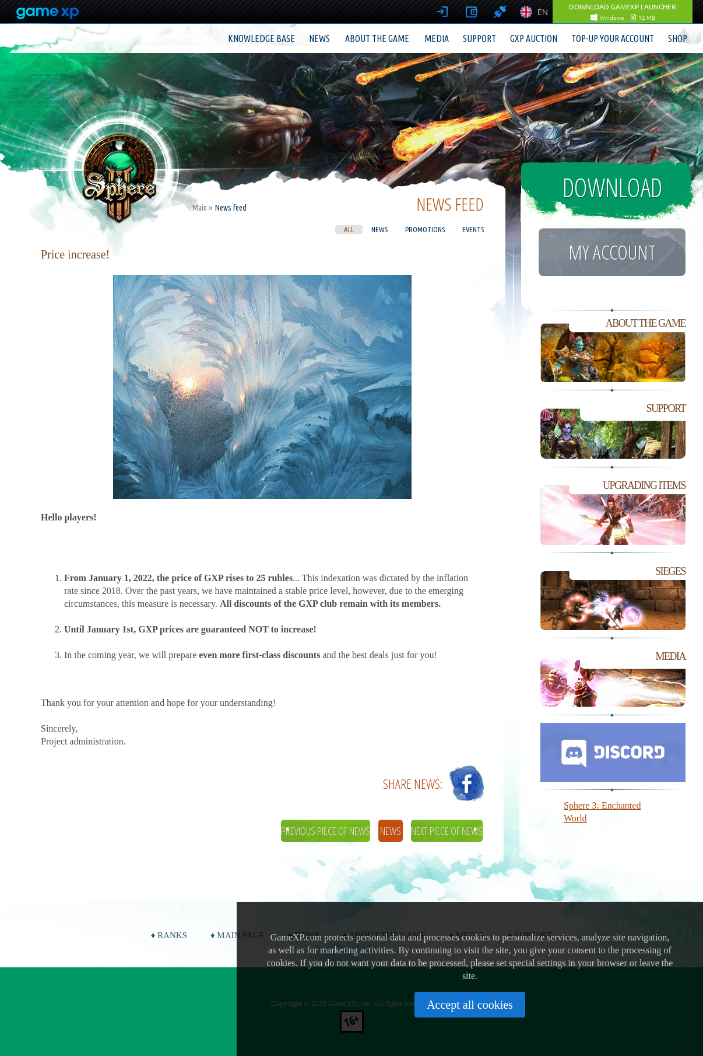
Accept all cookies (470, 1004)
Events (473, 229)
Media (436, 38)
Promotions (425, 229)
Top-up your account (612, 38)
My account (612, 252)
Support (479, 38)
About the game (377, 38)
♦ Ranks (169, 935)
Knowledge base (261, 38)
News (319, 38)
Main (199, 207)
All (349, 229)
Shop (677, 38)
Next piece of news (447, 831)
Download (612, 187)
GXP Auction (533, 38)
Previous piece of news (325, 831)
